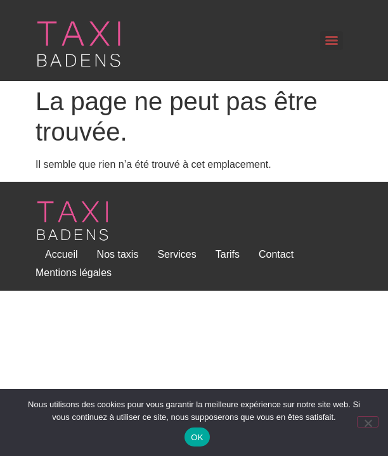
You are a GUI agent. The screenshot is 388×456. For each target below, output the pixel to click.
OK (197, 437)
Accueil (61, 254)
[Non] (367, 422)
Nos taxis (118, 254)
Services (176, 254)
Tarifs (228, 254)
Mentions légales (74, 272)
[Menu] (331, 40)
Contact (276, 254)
